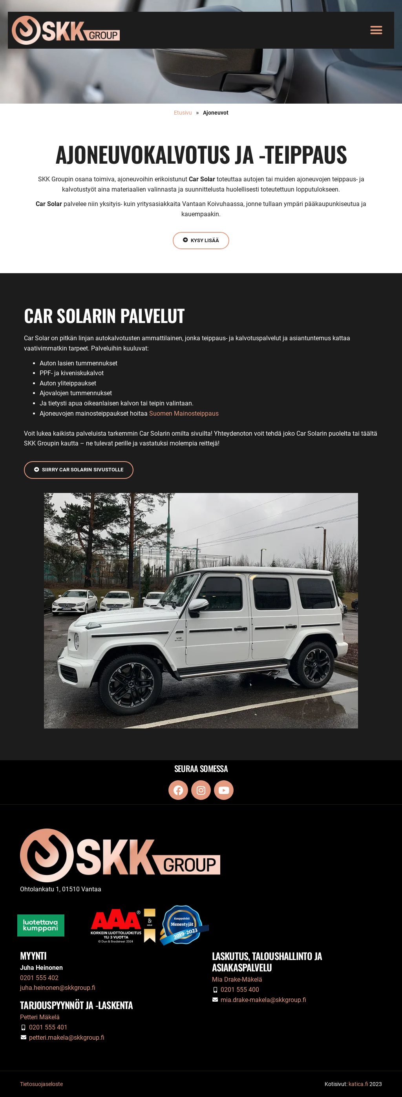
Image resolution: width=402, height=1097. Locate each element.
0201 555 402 (39, 978)
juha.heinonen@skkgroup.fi (57, 988)
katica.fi (358, 1084)
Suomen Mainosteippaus (184, 413)
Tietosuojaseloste (41, 1084)
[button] (376, 30)
